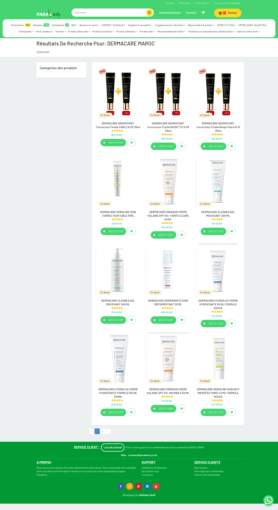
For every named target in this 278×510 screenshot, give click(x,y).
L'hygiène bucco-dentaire (169, 25)
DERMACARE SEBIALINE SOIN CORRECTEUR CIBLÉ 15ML (118, 213)
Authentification (170, 12)
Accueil (170, 2)
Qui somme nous (150, 471)
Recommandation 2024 (171, 31)
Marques (41, 25)
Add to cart (113, 142)
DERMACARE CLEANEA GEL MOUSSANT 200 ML (218, 213)
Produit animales (125, 31)
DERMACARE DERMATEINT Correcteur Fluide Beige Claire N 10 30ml (218, 127)
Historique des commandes (208, 471)
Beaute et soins (88, 25)
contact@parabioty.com (142, 455)
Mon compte (202, 2)
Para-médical (43, 31)
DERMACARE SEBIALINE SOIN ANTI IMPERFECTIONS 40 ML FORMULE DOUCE (218, 392)
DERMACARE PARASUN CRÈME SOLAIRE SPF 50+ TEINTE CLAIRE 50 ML (168, 215)
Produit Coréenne (102, 31)
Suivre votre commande (227, 2)
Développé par (131, 495)
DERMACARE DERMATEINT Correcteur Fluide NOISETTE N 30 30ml (168, 127)
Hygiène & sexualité (139, 25)
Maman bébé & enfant (200, 25)
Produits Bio (146, 31)
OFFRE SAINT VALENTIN (252, 25)
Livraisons (147, 474)
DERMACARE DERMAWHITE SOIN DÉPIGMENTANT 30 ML (168, 302)
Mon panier (185, 2)
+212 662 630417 (112, 447)
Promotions (21, 25)
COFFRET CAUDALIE (113, 25)
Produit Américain (78, 31)
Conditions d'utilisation (154, 467)
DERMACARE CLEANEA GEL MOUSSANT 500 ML (118, 302)
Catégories (60, 25)
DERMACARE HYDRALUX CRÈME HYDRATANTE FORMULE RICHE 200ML (118, 392)
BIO (73, 25)
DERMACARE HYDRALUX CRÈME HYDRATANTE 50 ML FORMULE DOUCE (218, 304)
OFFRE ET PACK (225, 25)
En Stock (105, 115)
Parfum (60, 31)
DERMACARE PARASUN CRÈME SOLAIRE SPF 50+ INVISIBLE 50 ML (168, 390)
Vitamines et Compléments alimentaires (210, 31)
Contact (191, 12)
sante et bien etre (247, 31)
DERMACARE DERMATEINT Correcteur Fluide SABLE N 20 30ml (118, 125)
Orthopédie (25, 31)
